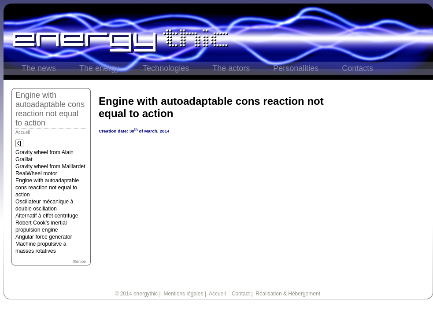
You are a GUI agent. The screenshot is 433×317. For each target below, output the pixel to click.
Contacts (357, 68)
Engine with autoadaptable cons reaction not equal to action (47, 187)
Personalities (295, 68)
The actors (231, 68)
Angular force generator (43, 237)
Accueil (22, 132)
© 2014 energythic (136, 294)
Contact (241, 294)
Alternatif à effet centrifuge (46, 216)
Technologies (166, 68)
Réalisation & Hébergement (287, 294)
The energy (99, 68)
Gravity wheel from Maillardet (50, 166)
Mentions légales (183, 294)
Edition (79, 261)
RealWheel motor (36, 173)
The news (39, 68)
